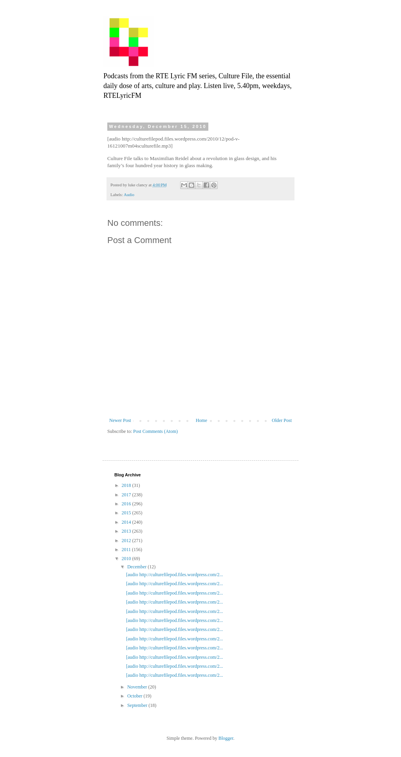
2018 (127, 485)
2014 (127, 522)
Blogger (226, 738)
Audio (129, 194)
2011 (127, 549)
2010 (127, 558)
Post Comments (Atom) (155, 431)
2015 (127, 512)
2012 (127, 540)
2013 (127, 531)
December (137, 567)
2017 (127, 494)
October (135, 696)
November (137, 687)
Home (201, 420)
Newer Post (120, 420)
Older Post (282, 420)
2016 (127, 503)
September (137, 705)
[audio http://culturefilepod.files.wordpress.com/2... (174, 574)
